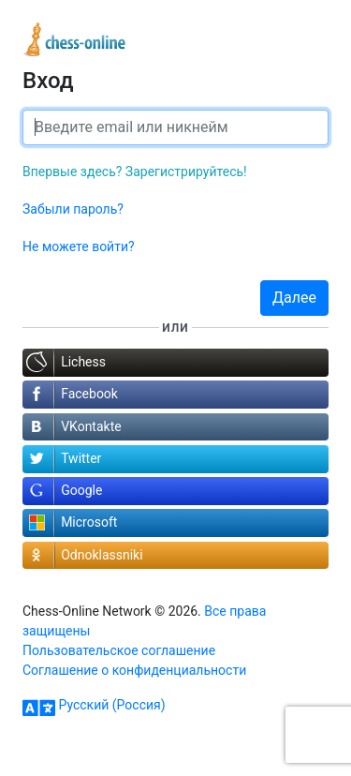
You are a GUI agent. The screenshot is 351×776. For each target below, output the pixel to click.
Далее (294, 297)
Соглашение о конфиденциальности (134, 670)
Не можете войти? (78, 246)
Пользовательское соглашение (118, 650)
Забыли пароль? (73, 208)
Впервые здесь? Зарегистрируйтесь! (134, 171)
